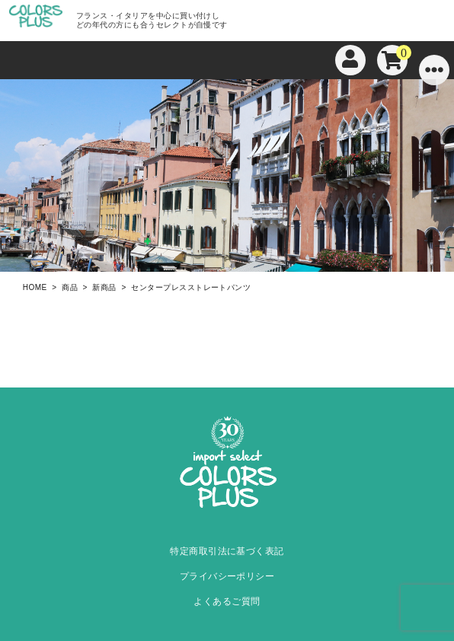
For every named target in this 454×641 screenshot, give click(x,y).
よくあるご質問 (226, 601)
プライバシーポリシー (227, 576)
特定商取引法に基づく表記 (227, 551)
